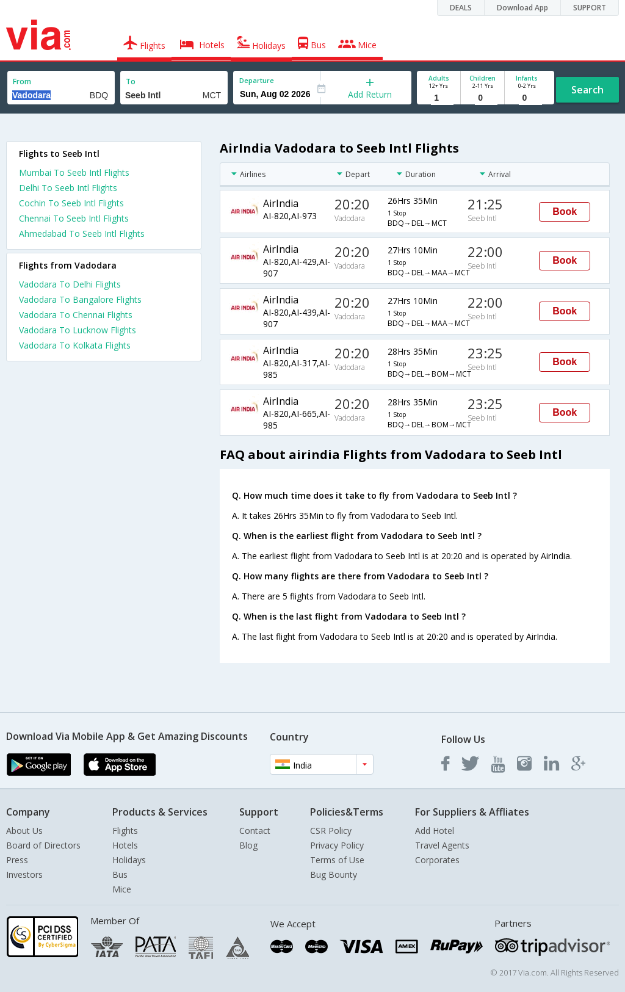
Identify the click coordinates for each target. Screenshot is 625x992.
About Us (24, 830)
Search (587, 89)
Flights (125, 830)
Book (564, 211)
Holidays (129, 860)
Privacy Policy (337, 845)
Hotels (125, 845)
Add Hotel (434, 830)
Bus (120, 874)
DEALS (461, 7)
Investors (24, 874)
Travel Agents (442, 845)
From (22, 81)
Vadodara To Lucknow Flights (77, 330)
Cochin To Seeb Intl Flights (71, 203)
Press (17, 860)
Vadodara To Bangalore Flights (80, 299)
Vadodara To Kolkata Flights (75, 345)
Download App (522, 7)
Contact (254, 830)
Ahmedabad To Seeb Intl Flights (82, 233)
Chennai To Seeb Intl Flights (74, 218)
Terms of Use (337, 860)
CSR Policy (331, 830)
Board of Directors (43, 845)
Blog (248, 845)
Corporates (437, 860)
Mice (121, 889)
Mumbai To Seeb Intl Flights (74, 172)
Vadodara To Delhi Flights (70, 284)
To (130, 81)
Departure (256, 80)
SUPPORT (589, 7)
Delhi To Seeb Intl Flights (68, 188)
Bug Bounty (333, 874)
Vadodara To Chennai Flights (75, 314)
